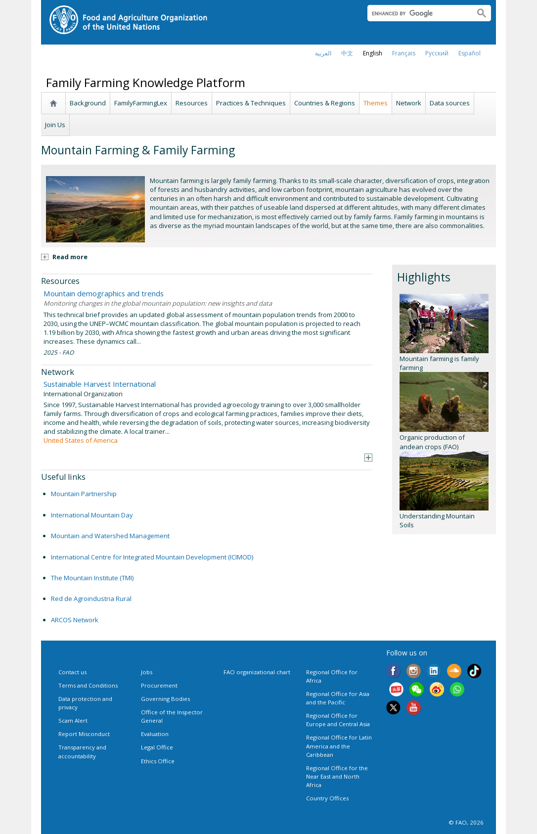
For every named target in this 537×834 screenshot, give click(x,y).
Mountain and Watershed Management (110, 535)
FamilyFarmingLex (140, 102)
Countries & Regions (324, 102)
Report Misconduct (84, 734)
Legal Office (157, 747)
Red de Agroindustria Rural (91, 598)
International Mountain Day (92, 514)
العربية (323, 53)
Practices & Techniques (251, 102)
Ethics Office (158, 761)
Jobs (146, 672)
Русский (436, 53)
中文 (347, 53)
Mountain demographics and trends (104, 293)
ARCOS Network (74, 619)
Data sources (450, 102)
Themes (375, 102)
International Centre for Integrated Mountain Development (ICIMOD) (152, 557)
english (372, 53)
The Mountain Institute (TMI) (92, 577)
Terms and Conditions (88, 685)
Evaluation (155, 734)
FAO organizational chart (257, 672)
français (403, 53)
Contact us (72, 672)
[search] (417, 13)
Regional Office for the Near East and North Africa (337, 776)
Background (88, 102)
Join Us (55, 124)
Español (469, 53)
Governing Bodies (165, 698)
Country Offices (327, 798)
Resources (192, 102)
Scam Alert (73, 720)
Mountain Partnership (84, 493)
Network (408, 102)
